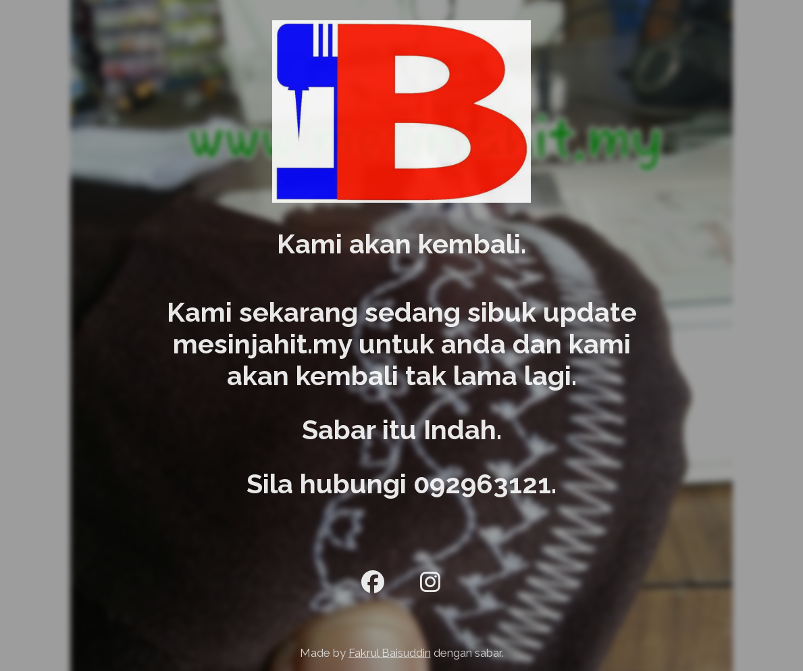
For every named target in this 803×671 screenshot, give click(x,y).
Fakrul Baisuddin (389, 653)
